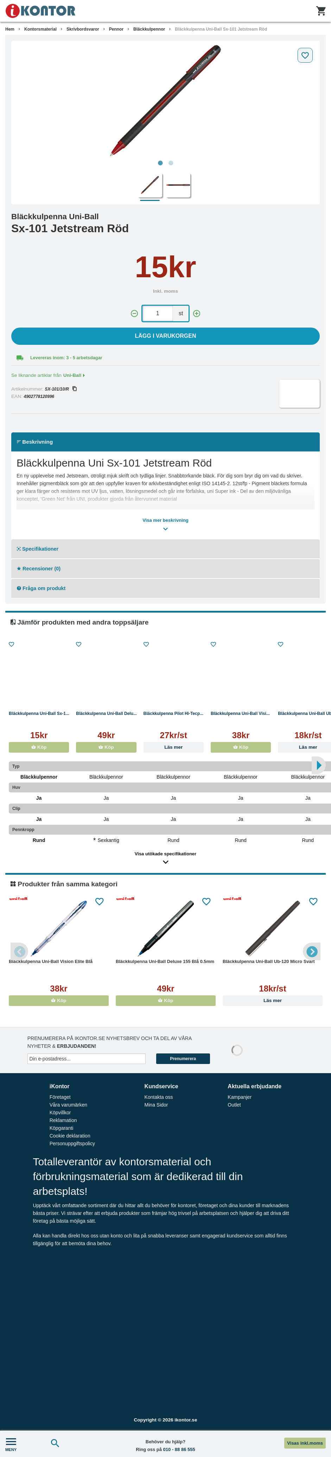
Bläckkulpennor (149, 29)
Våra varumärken (68, 1105)
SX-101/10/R (60, 389)
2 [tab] (170, 163)
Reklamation (63, 1120)
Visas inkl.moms (305, 1443)
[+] (196, 313)
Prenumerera (183, 1058)
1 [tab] (160, 163)
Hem (9, 29)
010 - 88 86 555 (179, 1449)
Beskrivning (35, 442)
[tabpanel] (165, 100)
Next (311, 951)
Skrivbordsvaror (82, 29)
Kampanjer (240, 1097)
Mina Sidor (156, 1105)
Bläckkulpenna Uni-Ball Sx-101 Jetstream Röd (221, 29)
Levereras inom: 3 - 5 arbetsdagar (66, 357)
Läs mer (173, 747)
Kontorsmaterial (40, 29)
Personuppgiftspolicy (72, 1143)
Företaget (60, 1097)
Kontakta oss (159, 1097)
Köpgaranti (62, 1128)
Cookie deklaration (70, 1136)
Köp (38, 747)
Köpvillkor (60, 1112)
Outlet (234, 1105)
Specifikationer (37, 549)
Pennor (116, 29)
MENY (11, 1444)
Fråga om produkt (41, 588)
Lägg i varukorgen (165, 336)
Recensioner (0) (39, 568)
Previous (19, 951)
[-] (134, 313)
